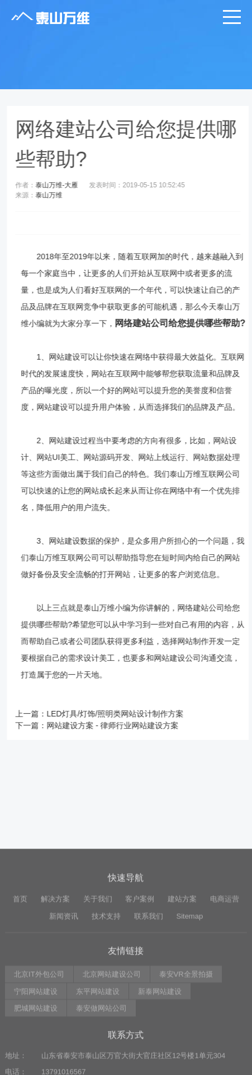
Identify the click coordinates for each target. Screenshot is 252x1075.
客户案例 (139, 955)
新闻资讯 (63, 972)
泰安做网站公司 (101, 1065)
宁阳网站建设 (36, 1047)
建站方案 (182, 955)
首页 (20, 955)
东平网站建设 (98, 1047)
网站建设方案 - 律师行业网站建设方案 (118, 725)
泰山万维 (54, 195)
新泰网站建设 (160, 1047)
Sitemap (189, 972)
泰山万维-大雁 (62, 185)
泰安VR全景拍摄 (186, 1030)
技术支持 (106, 972)
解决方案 (55, 955)
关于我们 (97, 955)
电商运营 (224, 955)
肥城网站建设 (36, 1065)
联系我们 (148, 972)
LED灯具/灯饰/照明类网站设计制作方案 (120, 713)
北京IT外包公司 (39, 1030)
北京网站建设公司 (112, 1030)
